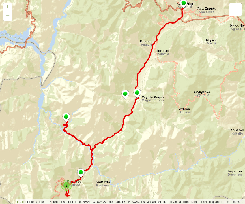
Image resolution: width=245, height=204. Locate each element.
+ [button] (8, 7)
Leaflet (21, 201)
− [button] (8, 16)
